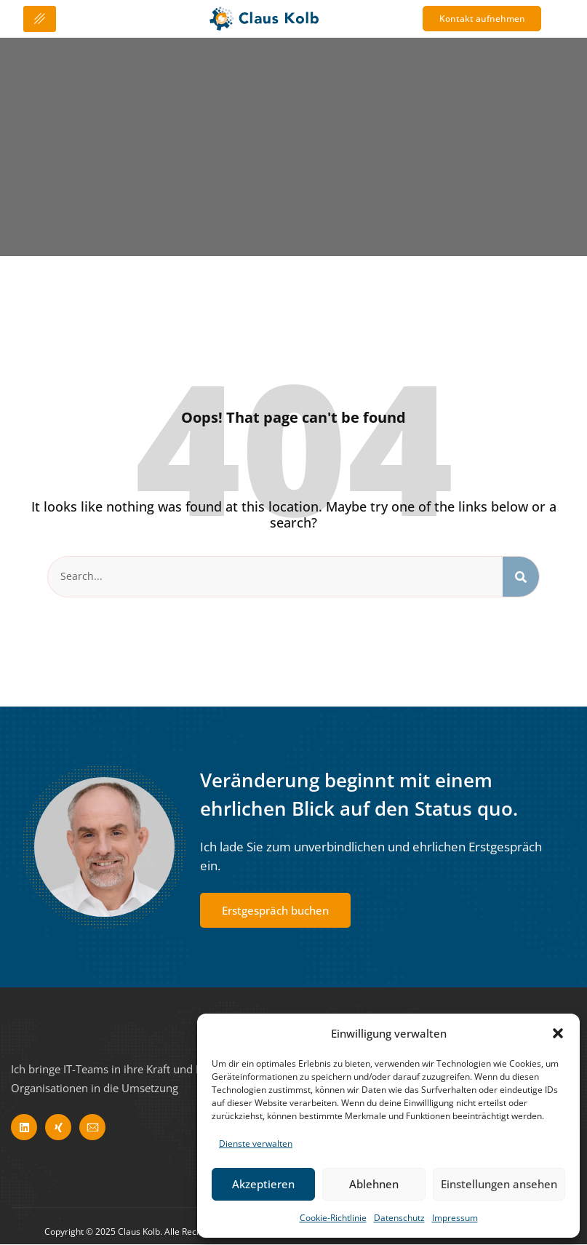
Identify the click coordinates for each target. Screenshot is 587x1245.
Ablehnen (374, 1184)
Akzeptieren (263, 1184)
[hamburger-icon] (39, 19)
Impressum (455, 1218)
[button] (558, 1033)
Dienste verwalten (255, 1143)
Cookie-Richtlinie (333, 1218)
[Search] (521, 577)
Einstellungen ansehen (499, 1184)
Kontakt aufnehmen (489, 18)
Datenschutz (399, 1218)
